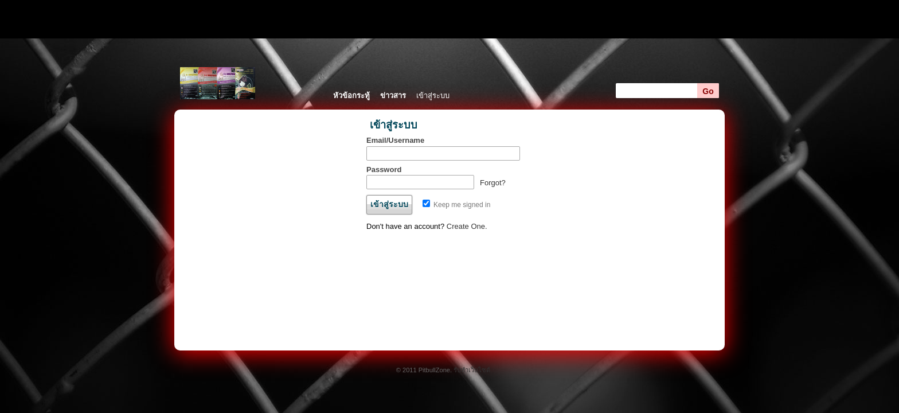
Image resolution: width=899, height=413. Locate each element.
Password (383, 169)
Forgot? (493, 182)
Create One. (467, 226)
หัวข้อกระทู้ (351, 95)
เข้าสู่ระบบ (433, 95)
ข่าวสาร (393, 95)
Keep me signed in (457, 205)
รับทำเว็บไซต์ (472, 370)
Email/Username (395, 140)
